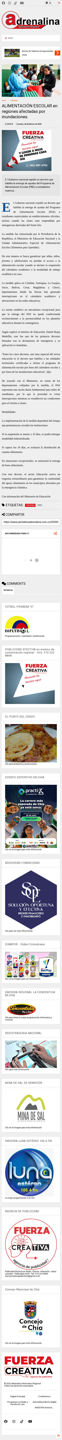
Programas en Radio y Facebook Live (17, 1403)
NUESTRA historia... (44, 1407)
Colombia (14, 100)
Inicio (4, 100)
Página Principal (17, 1396)
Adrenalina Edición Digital (44, 1402)
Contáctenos (44, 1396)
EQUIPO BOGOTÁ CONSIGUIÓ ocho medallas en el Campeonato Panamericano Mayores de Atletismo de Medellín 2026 (35, 49)
